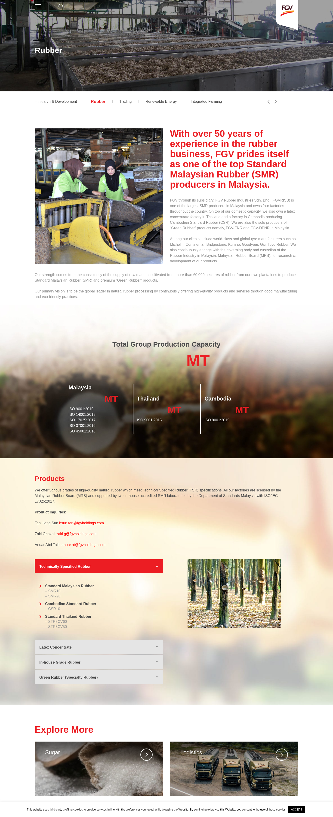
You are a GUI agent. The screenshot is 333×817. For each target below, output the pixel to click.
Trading (125, 101)
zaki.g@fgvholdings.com (76, 534)
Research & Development (56, 101)
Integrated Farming (206, 101)
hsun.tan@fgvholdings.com (81, 523)
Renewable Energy (161, 101)
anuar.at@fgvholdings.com (83, 545)
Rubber (98, 101)
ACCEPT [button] (296, 809)
